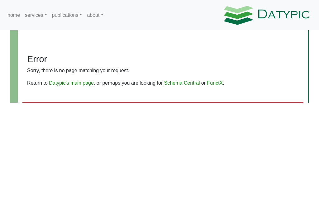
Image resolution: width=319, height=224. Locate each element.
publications (65, 15)
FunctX (215, 83)
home (13, 15)
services (34, 15)
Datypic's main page (71, 83)
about (93, 15)
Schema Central (182, 83)
